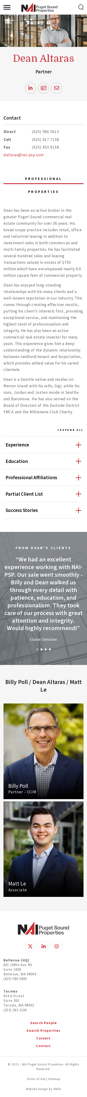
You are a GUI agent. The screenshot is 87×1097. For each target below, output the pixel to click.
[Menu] (6, 7)
